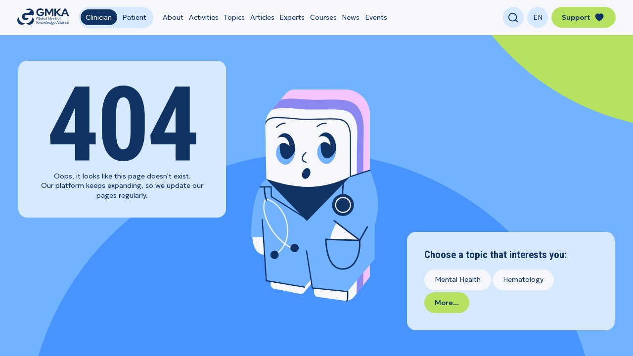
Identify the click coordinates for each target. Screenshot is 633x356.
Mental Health (458, 279)
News (351, 17)
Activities (204, 17)
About (173, 17)
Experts (292, 17)
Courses (323, 17)
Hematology (523, 279)
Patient (134, 17)
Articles (262, 17)
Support (583, 17)
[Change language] (537, 17)
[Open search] (513, 17)
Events (376, 17)
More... (447, 302)
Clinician (99, 17)
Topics (234, 17)
